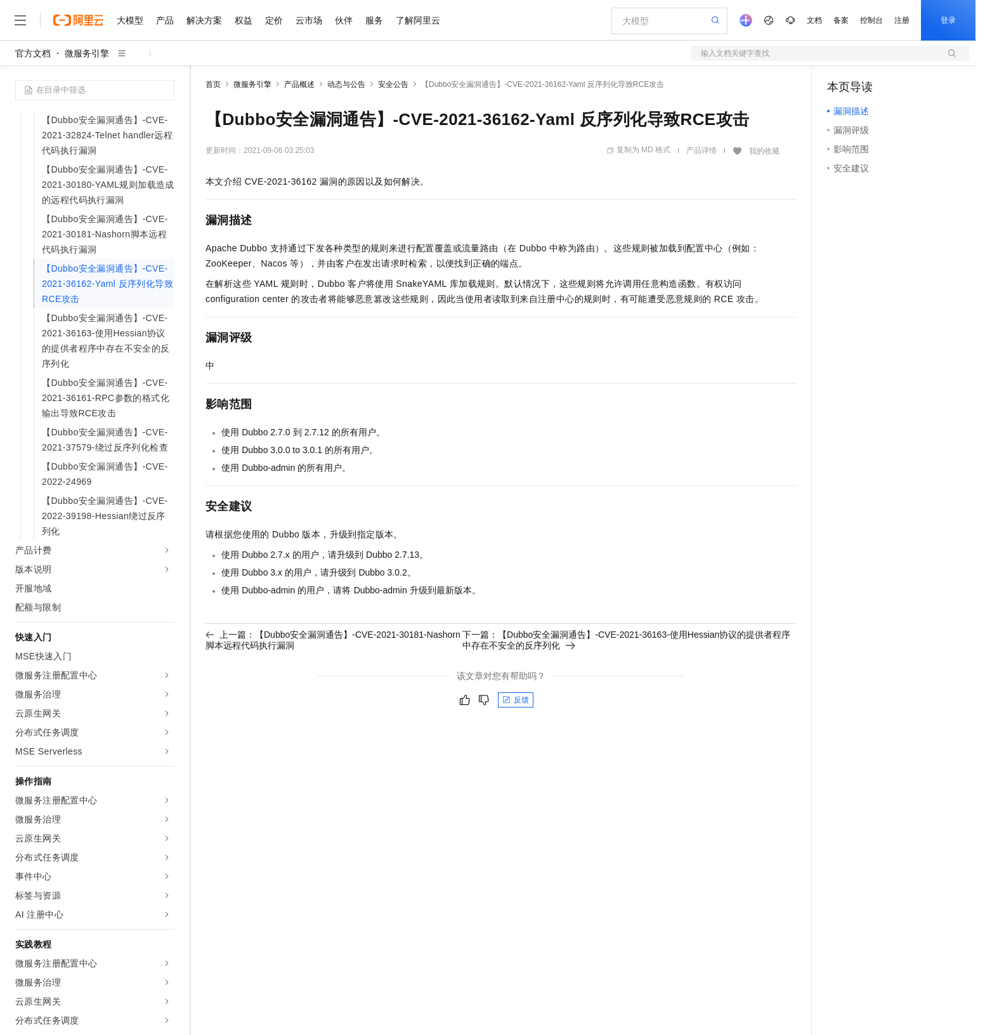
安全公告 (393, 84)
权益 (243, 20)
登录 (948, 20)
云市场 (309, 20)
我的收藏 (764, 151)
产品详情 (701, 150)
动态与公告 (346, 84)
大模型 (130, 20)
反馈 (515, 699)
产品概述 (299, 84)
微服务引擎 (87, 53)
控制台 (871, 20)
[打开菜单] (20, 20)
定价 (274, 20)
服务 (374, 20)
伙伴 (344, 20)
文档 (814, 20)
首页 (213, 84)
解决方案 (204, 20)
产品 (165, 20)
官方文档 (33, 53)
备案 (841, 20)
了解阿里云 (418, 20)
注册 (902, 20)
